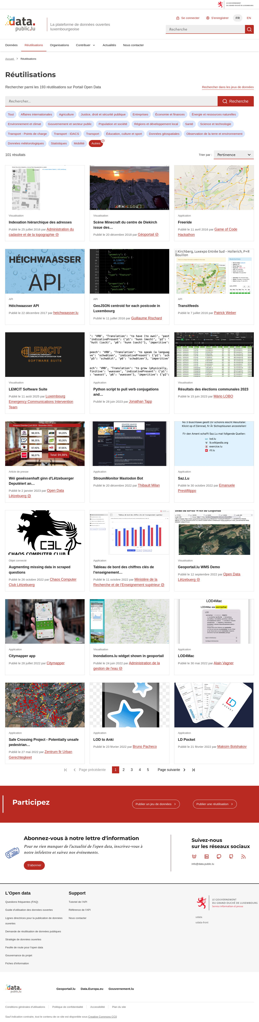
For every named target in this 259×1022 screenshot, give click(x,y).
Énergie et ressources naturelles (214, 114)
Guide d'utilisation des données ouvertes (29, 909)
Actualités (109, 45)
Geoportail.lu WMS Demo (199, 567)
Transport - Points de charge (27, 133)
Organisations (59, 45)
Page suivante (169, 770)
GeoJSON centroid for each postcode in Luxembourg (126, 308)
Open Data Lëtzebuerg (36, 493)
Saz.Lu (183, 478)
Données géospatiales (164, 133)
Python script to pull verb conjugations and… (126, 391)
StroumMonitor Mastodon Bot (118, 478)
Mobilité (79, 143)
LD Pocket (186, 740)
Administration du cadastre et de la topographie (41, 232)
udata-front (202, 922)
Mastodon (219, 856)
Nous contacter (133, 45)
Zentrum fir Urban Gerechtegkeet (40, 754)
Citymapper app (22, 656)
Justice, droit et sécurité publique (103, 114)
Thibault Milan (149, 485)
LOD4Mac (186, 656)
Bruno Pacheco (145, 747)
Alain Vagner (224, 663)
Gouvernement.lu (121, 988)
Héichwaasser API (24, 306)
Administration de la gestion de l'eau (126, 665)
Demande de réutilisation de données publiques (33, 931)
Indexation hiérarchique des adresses (40, 222)
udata (199, 917)
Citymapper (56, 663)
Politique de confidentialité (68, 1006)
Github (232, 856)
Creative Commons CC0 (102, 1016)
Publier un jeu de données (153, 804)
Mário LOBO (223, 396)
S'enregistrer (220, 18)
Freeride (185, 222)
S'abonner (34, 865)
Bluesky (195, 856)
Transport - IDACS (66, 133)
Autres (95, 143)
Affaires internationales (36, 114)
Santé (189, 124)
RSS (244, 856)
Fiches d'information (17, 963)
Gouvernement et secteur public (70, 124)
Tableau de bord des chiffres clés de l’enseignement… (123, 569)
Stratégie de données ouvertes (23, 939)
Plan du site (119, 1006)
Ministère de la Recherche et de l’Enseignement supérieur (128, 582)
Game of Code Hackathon (207, 232)
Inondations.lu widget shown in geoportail (128, 656)
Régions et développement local (156, 124)
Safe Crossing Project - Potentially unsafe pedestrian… (44, 742)
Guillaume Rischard (146, 318)
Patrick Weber (225, 313)
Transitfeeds (188, 306)
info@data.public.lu (203, 863)
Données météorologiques (26, 143)
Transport (92, 133)
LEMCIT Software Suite (28, 389)
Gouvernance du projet (18, 955)
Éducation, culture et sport (124, 133)
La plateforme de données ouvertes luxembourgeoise (80, 26)
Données (11, 45)
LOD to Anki (103, 740)
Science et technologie (215, 124)
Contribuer (83, 45)
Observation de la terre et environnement (214, 133)
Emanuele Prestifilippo (206, 488)
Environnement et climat (24, 124)
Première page (65, 769)
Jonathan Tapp (140, 401)
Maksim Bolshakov (232, 747)
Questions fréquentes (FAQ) (21, 901)
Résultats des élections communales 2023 (213, 389)
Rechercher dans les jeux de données (228, 87)
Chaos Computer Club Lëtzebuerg (42, 582)
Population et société (113, 124)
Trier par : (205, 154)
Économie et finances (170, 114)
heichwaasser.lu (65, 313)
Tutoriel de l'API (78, 901)
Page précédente (92, 770)
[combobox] (205, 29)
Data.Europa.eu (92, 988)
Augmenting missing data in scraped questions (39, 569)
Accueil (9, 58)
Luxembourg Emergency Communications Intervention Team (41, 401)
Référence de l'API (80, 909)
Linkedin (207, 856)
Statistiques (59, 143)
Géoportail (148, 234)
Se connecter (190, 18)
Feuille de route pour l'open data (24, 947)
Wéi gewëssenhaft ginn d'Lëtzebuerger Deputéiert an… (41, 481)
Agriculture (66, 114)
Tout (11, 114)
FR (238, 18)
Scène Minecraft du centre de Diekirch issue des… (125, 224)
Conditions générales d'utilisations (25, 1006)
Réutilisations (34, 45)
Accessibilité (97, 1006)
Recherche (249, 29)
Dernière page (193, 769)
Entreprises (140, 114)
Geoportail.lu (65, 988)
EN (249, 18)
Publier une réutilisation (212, 804)
